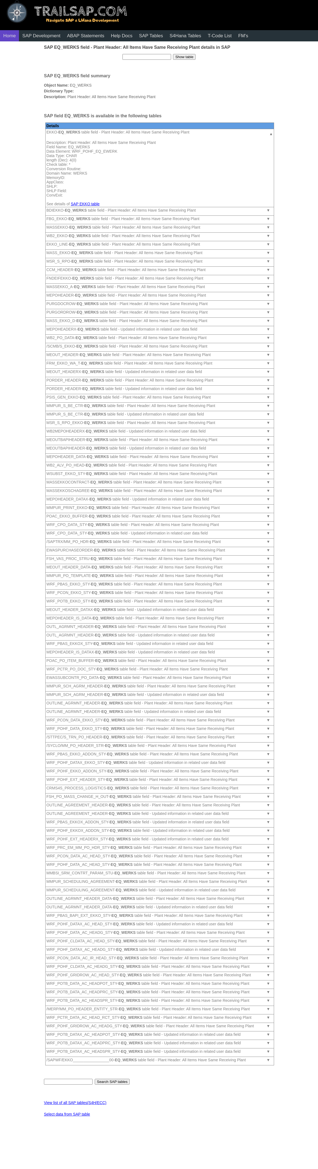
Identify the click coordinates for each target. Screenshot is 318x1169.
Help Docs (121, 35)
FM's (243, 35)
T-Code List (219, 35)
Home (9, 35)
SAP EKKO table (85, 204)
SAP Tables (151, 35)
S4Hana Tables (185, 35)
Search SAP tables (112, 1082)
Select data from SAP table (67, 1114)
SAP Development (41, 35)
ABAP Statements (85, 35)
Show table (184, 57)
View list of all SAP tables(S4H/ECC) (75, 1102)
